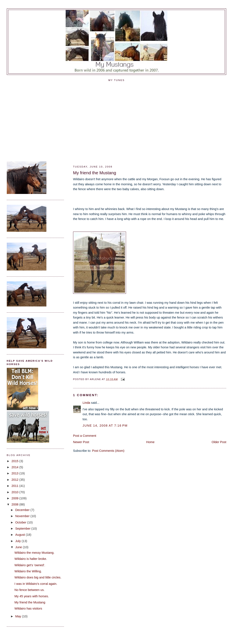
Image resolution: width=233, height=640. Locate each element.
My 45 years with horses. (31, 596)
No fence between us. (29, 590)
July (18, 541)
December (23, 510)
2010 (15, 492)
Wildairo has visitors (28, 608)
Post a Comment (84, 435)
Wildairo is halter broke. (30, 558)
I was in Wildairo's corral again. (35, 583)
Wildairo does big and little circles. (37, 577)
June (19, 547)
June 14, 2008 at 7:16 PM (105, 425)
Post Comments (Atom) (108, 450)
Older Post (219, 442)
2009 (15, 498)
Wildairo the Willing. (28, 571)
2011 (15, 486)
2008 (15, 504)
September (23, 528)
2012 (15, 479)
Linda (86, 402)
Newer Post (81, 442)
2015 (15, 461)
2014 (15, 467)
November (23, 516)
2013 (15, 473)
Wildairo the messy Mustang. (34, 552)
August (20, 534)
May (18, 616)
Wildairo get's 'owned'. (29, 565)
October (21, 522)
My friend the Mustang (94, 172)
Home (150, 442)
